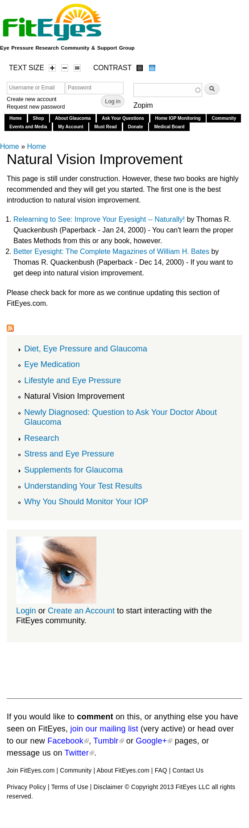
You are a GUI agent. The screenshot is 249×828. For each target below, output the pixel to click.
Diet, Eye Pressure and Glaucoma (85, 348)
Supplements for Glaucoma (73, 469)
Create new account (32, 99)
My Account (70, 126)
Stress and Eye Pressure (69, 453)
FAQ (161, 770)
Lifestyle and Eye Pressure (72, 380)
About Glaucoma (73, 118)
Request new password (36, 107)
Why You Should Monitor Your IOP (86, 501)
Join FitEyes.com (31, 770)
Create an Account (81, 610)
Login (26, 610)
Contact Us (187, 770)
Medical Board (169, 126)
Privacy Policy (26, 787)
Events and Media (28, 126)
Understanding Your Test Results (83, 485)
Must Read (105, 126)
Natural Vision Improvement (74, 396)
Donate (135, 126)
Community (224, 118)
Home (15, 118)
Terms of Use (69, 787)
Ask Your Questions (123, 118)
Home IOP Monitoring (178, 118)
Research (41, 438)
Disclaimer (108, 787)
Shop (38, 118)
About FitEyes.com (122, 770)
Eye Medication (52, 364)
